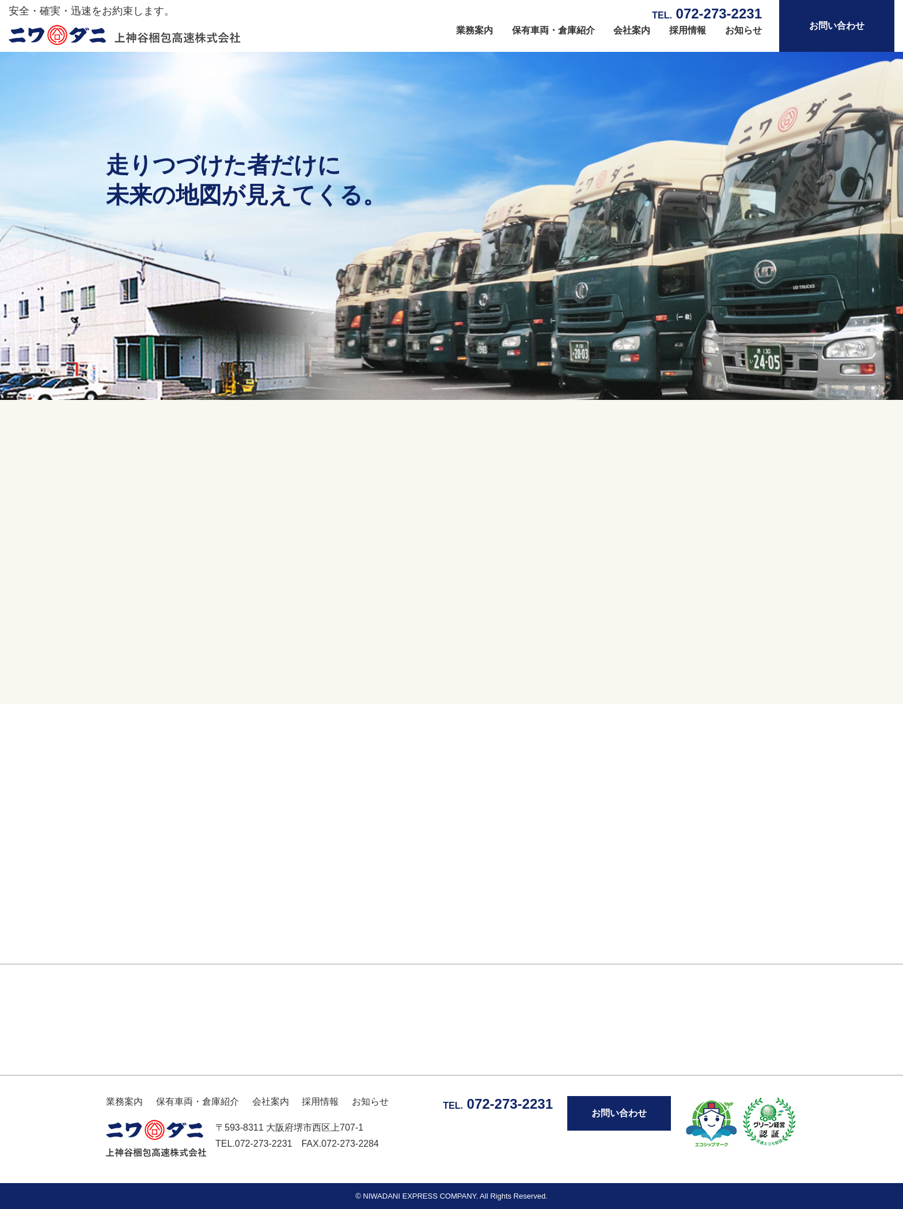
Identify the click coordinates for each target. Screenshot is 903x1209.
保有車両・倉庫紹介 (553, 30)
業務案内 (474, 30)
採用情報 (687, 30)
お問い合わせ (836, 26)
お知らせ (743, 30)
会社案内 (631, 30)
